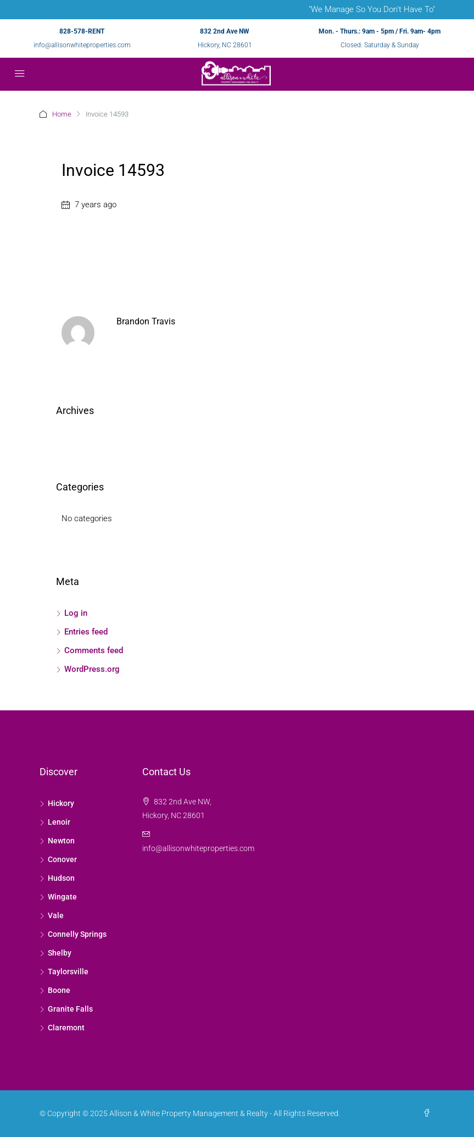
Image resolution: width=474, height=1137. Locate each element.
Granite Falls (70, 1008)
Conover (62, 859)
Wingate (62, 896)
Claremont (66, 1027)
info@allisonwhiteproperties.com (82, 45)
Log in (75, 613)
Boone (59, 990)
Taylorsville (68, 971)
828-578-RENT (81, 31)
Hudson (61, 878)
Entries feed (86, 632)
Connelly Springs (77, 934)
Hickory (61, 803)
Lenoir (59, 822)
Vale (56, 915)
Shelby (59, 952)
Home (61, 114)
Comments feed (93, 650)
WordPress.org (92, 669)
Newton (61, 840)
